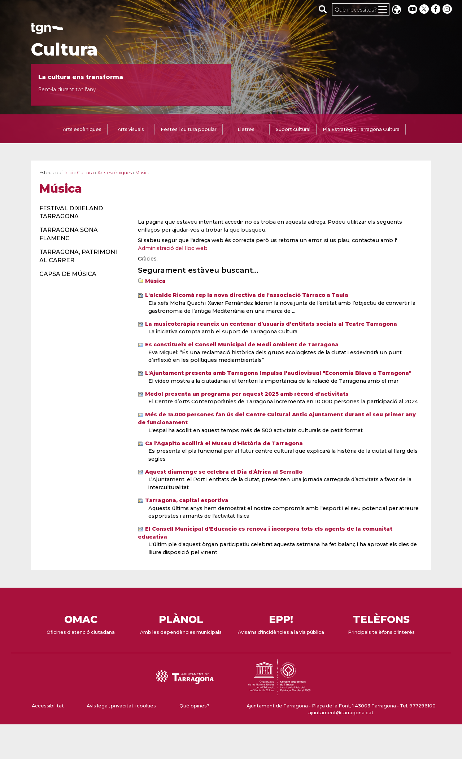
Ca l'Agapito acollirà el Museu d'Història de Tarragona (224, 443)
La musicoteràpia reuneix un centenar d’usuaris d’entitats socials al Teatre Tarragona (271, 324)
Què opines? (194, 705)
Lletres (245, 129)
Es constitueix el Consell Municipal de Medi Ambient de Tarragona (242, 344)
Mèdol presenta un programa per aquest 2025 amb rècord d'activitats (247, 394)
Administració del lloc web (173, 248)
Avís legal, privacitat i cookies (121, 705)
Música (155, 281)
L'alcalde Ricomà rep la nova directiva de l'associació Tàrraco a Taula (246, 295)
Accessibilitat (48, 705)
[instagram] (448, 9)
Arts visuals (131, 129)
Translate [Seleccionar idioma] (396, 10)
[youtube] (412, 9)
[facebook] (436, 9)
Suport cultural (293, 129)
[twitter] (425, 9)
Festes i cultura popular (189, 129)
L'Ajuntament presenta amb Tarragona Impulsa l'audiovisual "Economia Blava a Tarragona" (278, 373)
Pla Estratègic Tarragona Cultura (361, 129)
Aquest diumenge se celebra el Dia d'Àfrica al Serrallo (223, 472)
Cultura (64, 49)
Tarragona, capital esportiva (186, 500)
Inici (69, 172)
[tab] (82, 129)
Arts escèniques (82, 129)
